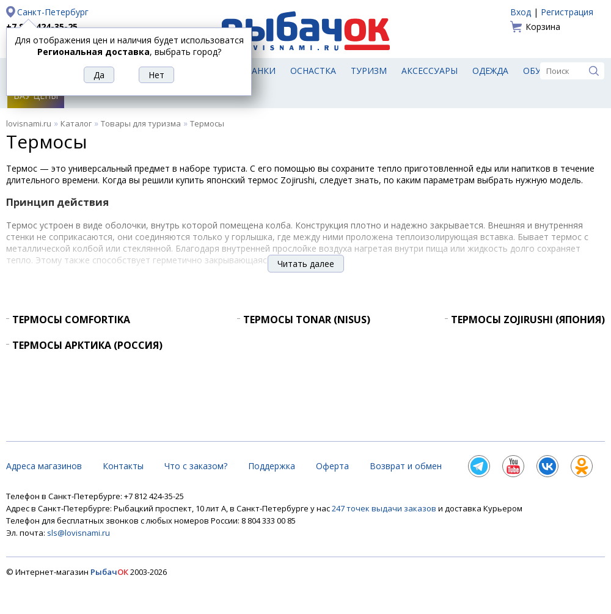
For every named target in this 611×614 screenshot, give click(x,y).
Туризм (369, 70)
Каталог (76, 123)
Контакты (123, 466)
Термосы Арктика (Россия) (87, 345)
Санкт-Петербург (53, 12)
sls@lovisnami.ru (78, 532)
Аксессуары (429, 70)
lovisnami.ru (28, 123)
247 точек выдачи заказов (385, 508)
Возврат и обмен (406, 466)
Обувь (538, 70)
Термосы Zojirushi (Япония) (528, 319)
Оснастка (313, 70)
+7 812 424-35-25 (42, 26)
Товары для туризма (141, 123)
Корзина (542, 26)
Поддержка (271, 466)
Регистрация (567, 12)
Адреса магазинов (44, 466)
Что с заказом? (195, 466)
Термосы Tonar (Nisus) (306, 319)
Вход (520, 12)
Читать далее (305, 263)
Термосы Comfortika (71, 319)
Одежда (490, 70)
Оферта (332, 466)
